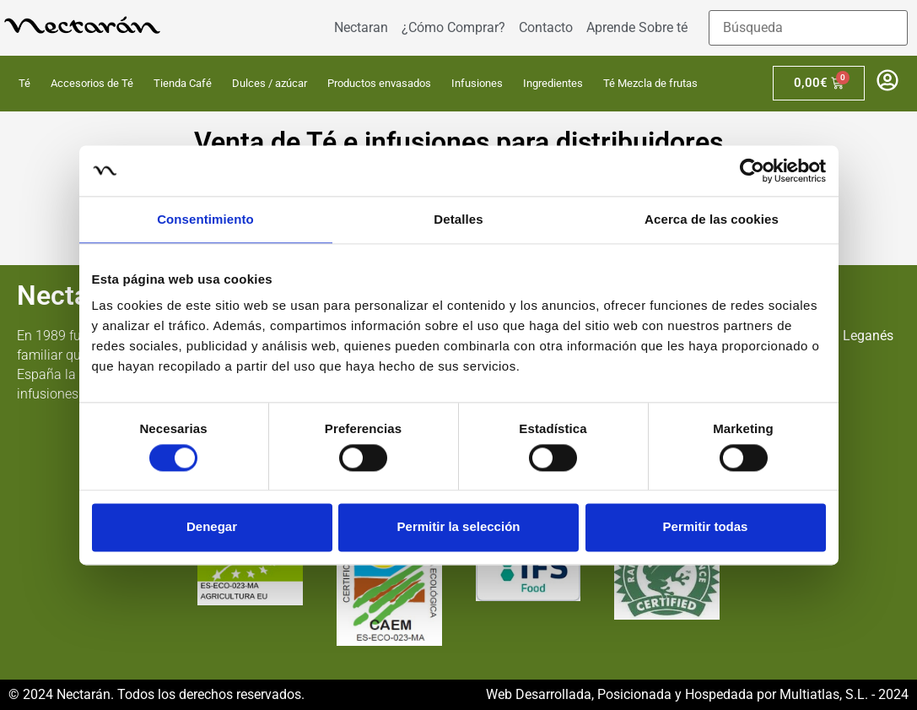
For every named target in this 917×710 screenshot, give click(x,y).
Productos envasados (379, 83)
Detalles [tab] (458, 219)
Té (24, 83)
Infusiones (477, 83)
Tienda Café (183, 83)
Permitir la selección (459, 527)
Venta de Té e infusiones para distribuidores (458, 142)
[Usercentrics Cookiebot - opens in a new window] (752, 170)
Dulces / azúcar (269, 83)
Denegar (211, 527)
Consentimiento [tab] (205, 219)
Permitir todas (705, 527)
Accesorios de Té (92, 83)
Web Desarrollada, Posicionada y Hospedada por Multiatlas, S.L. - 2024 (697, 694)
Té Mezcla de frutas (650, 83)
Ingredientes (553, 83)
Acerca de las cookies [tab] (712, 219)
